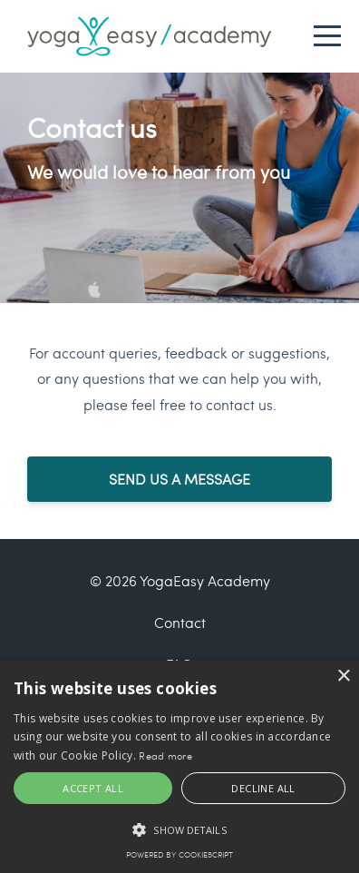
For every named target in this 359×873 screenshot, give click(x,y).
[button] (179, 829)
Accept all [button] (93, 788)
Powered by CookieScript (179, 854)
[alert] (179, 767)
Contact (180, 622)
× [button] (343, 676)
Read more (165, 756)
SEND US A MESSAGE (179, 478)
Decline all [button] (263, 788)
